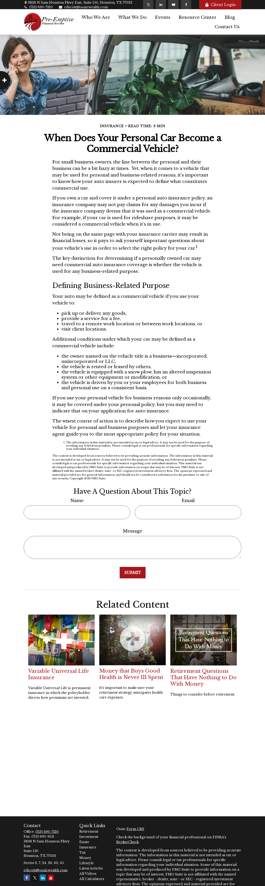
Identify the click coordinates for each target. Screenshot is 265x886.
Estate (84, 842)
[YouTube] (173, 4)
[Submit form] (133, 572)
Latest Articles (91, 868)
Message (132, 531)
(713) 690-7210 (38, 7)
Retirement (88, 831)
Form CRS (135, 829)
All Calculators (91, 879)
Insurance (87, 847)
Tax (82, 852)
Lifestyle (86, 863)
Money (85, 858)
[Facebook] (186, 4)
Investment (88, 837)
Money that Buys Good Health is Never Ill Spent (131, 674)
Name (77, 500)
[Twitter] (148, 4)
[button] (96, 17)
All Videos (88, 874)
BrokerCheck (127, 842)
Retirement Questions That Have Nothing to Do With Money (203, 677)
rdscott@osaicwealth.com (83, 7)
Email (188, 500)
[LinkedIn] (161, 4)
